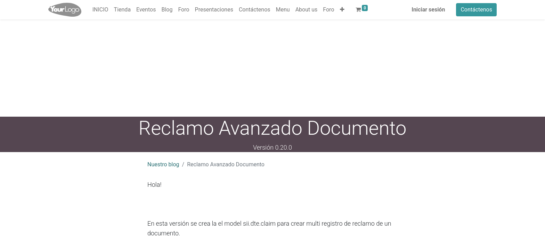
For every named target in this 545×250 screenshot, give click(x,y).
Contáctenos (476, 9)
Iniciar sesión (428, 9)
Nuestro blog (163, 164)
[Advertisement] (208, 68)
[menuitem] (100, 10)
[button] (342, 10)
